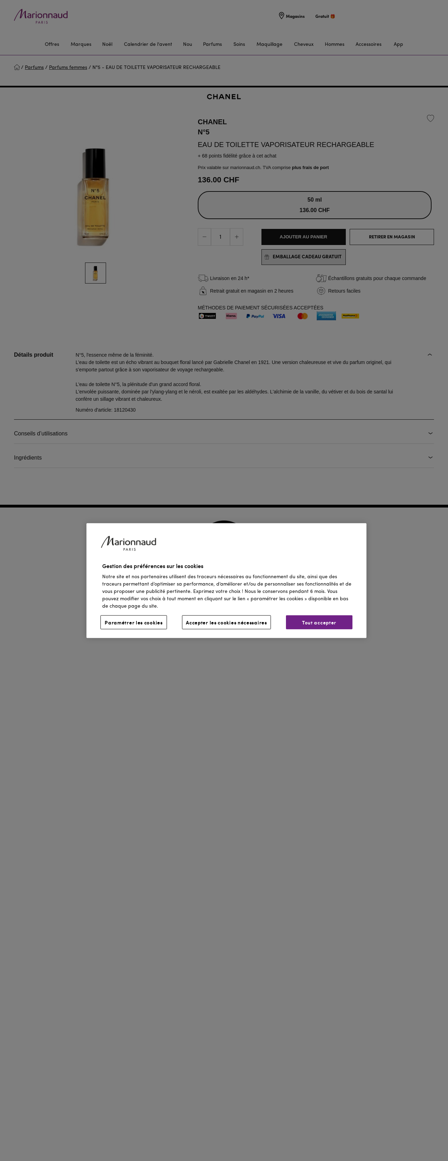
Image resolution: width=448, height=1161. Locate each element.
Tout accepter (319, 622)
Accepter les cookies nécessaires (226, 622)
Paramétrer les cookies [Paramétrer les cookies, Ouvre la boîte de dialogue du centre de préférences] (133, 622)
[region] (226, 580)
